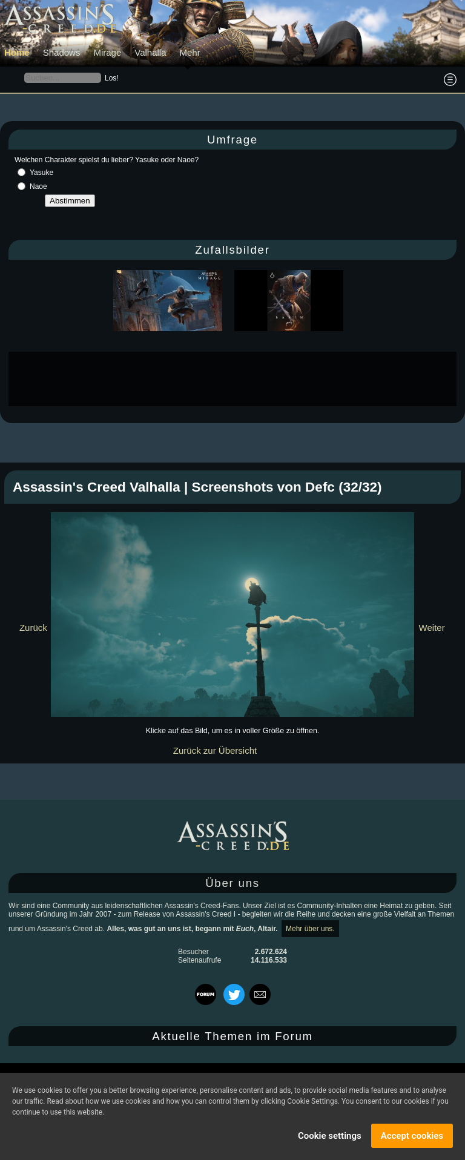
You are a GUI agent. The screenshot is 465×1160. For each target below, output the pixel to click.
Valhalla (150, 52)
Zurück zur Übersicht (215, 750)
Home (17, 52)
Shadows (62, 52)
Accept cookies (412, 1135)
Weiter (432, 627)
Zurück (33, 627)
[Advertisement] (232, 379)
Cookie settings (329, 1135)
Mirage (107, 52)
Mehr (190, 52)
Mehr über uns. (310, 928)
